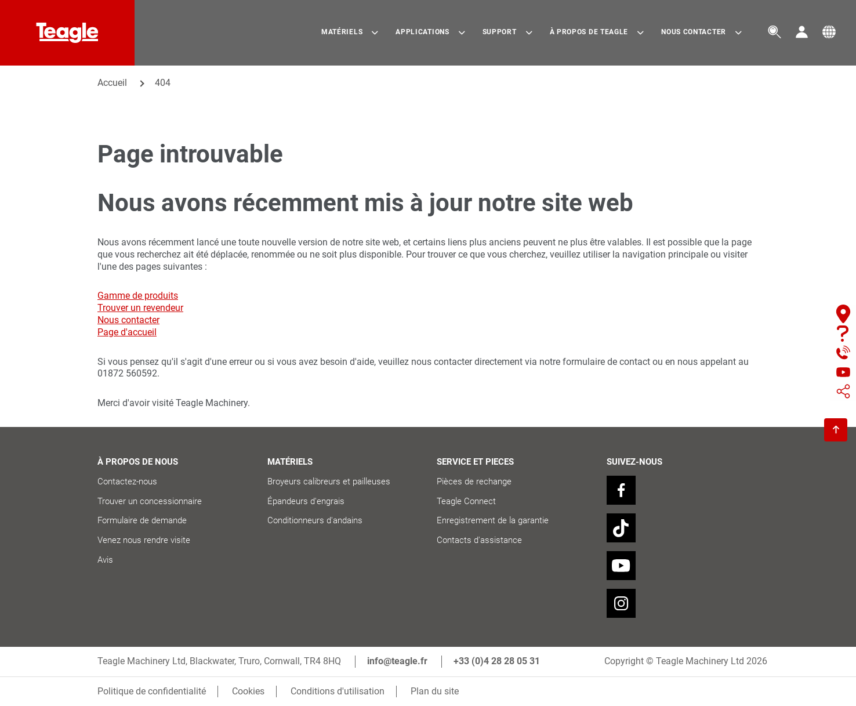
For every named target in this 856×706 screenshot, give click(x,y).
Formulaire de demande (142, 520)
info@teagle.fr (397, 661)
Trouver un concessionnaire (149, 501)
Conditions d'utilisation (338, 691)
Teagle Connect (466, 501)
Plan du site (435, 691)
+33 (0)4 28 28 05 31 (497, 661)
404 (163, 82)
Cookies (248, 691)
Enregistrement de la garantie (493, 520)
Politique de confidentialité (151, 691)
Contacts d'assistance (479, 540)
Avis (105, 560)
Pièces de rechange (474, 481)
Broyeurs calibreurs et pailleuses (330, 481)
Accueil (112, 82)
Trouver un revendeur (140, 307)
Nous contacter (128, 319)
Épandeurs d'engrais (305, 501)
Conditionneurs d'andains (314, 520)
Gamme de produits (137, 295)
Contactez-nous (127, 481)
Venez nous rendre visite (143, 540)
